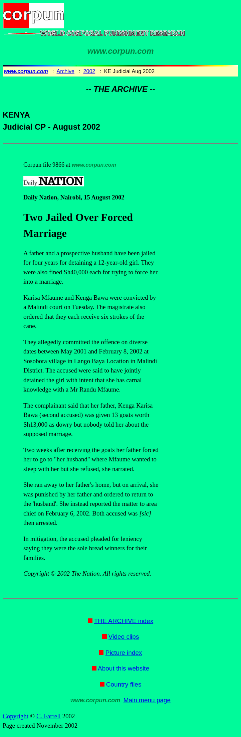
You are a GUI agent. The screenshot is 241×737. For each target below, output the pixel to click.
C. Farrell (48, 716)
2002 (89, 71)
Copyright (15, 716)
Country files (124, 684)
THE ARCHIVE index (123, 620)
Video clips (123, 636)
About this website (123, 668)
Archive (65, 71)
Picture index (123, 652)
